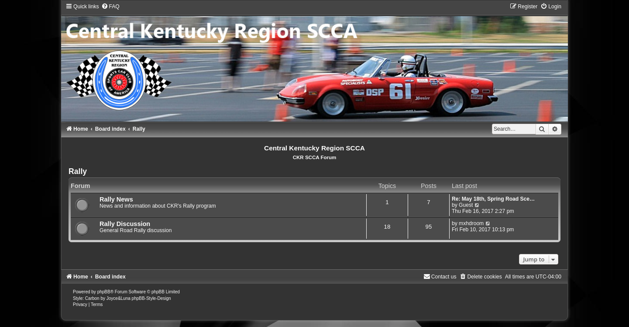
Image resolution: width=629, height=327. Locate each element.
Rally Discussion (125, 223)
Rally (78, 171)
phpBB (103, 291)
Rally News (116, 199)
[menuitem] (110, 6)
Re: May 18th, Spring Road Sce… (493, 199)
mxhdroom (471, 223)
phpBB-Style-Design (151, 298)
